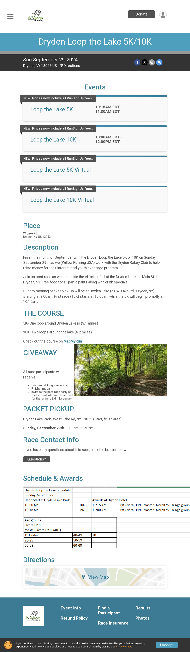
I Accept (167, 645)
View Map (95, 577)
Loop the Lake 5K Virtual (60, 170)
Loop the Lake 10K (53, 139)
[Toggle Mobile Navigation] (10, 16)
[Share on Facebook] (137, 62)
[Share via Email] (152, 62)
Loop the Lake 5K (51, 109)
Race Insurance (113, 623)
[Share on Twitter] (145, 62)
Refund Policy (74, 618)
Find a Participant (109, 610)
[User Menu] (163, 14)
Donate (142, 14)
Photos (143, 618)
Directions (72, 66)
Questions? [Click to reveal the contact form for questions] (36, 459)
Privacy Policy (123, 646)
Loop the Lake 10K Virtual (62, 200)
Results (143, 608)
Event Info (71, 608)
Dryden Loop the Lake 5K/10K (95, 42)
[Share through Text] (159, 62)
